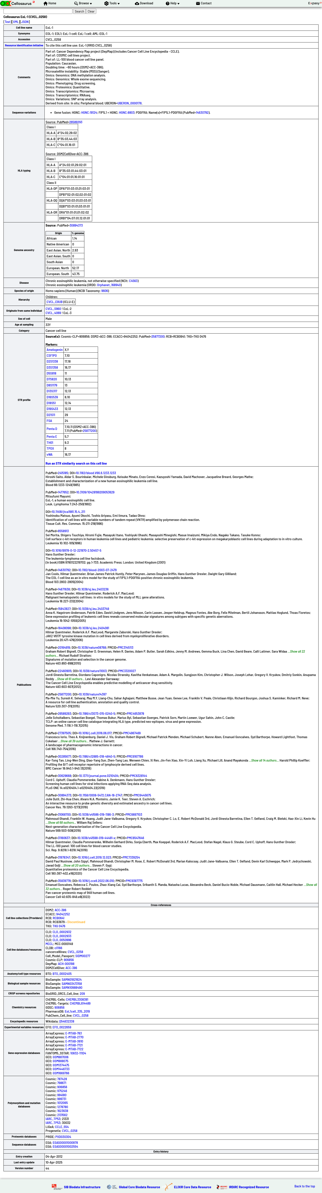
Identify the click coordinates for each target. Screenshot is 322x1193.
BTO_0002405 (62, 973)
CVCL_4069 (53, 313)
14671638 (64, 589)
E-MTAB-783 (73, 1033)
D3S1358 (52, 367)
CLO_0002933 (62, 936)
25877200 (158, 336)
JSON (25, 21)
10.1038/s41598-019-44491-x (96, 838)
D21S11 (51, 415)
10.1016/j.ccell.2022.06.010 (96, 881)
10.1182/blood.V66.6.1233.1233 (96, 473)
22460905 (64, 671)
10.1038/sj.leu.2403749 (93, 608)
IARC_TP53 (53, 1119)
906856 (69, 960)
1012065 (62, 1103)
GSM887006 (61, 1057)
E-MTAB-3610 (74, 1041)
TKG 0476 (59, 926)
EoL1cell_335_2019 (77, 1011)
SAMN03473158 (72, 983)
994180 (61, 1095)
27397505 (64, 733)
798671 (61, 1083)
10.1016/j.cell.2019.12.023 (94, 857)
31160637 (64, 838)
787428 (62, 1079)
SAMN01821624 (72, 979)
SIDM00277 (82, 956)
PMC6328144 (138, 775)
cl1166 (58, 948)
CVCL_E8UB (54, 302)
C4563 (133, 281)
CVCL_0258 (75, 952)
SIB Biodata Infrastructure (82, 1187)
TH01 (50, 442)
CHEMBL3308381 (77, 999)
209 (82, 993)
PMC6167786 (135, 756)
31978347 (64, 857)
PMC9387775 (134, 881)
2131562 (62, 1115)
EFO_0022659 (61, 1027)
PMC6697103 (134, 814)
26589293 (75, 122)
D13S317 (52, 391)
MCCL (49, 944)
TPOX (50, 448)
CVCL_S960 (53, 308)
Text (8, 21)
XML (16, 21)
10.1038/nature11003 (93, 671)
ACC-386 (60, 910)
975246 (62, 1091)
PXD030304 (63, 1137)
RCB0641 (58, 918)
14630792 (202, 112)
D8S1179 (52, 385)
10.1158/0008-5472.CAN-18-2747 (100, 795)
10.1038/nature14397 (92, 694)
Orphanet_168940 (109, 285)
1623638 (62, 1111)
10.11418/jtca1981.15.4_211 (68, 511)
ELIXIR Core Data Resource (192, 1187)
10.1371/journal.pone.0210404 (98, 775)
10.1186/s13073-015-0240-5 (97, 713)
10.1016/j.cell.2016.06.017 (95, 733)
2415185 (63, 473)
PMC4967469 (132, 733)
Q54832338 (66, 1021)
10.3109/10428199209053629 (95, 492)
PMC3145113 (125, 647)
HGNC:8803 (126, 112)
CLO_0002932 (62, 932)
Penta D (52, 428)
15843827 (64, 608)
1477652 (63, 492)
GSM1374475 (61, 1065)
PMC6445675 (142, 795)
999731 (61, 1099)
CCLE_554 (62, 1127)
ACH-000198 (66, 963)
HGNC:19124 (89, 112)
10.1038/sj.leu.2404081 (94, 628)
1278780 (62, 1107)
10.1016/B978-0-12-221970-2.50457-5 (76, 550)
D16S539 (52, 397)
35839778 (64, 881)
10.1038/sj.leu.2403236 (93, 589)
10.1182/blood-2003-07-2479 (97, 570)
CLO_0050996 (62, 940)
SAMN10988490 (72, 987)
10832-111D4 (78, 1053)
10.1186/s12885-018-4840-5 (97, 756)
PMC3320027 (127, 671)
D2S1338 (52, 361)
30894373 (76, 225)
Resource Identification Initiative (24, 45)
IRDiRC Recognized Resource (249, 1187)
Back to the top (304, 1186)
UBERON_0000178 (130, 103)
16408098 (64, 628)
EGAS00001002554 (65, 1146)
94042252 (63, 914)
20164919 (64, 647)
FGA (49, 420)
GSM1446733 (61, 1069)
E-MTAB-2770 (74, 1037)
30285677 (64, 756)
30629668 (64, 775)
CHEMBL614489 (80, 1003)
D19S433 (52, 409)
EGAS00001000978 (65, 1142)
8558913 (63, 531)
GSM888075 (60, 1061)
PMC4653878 (135, 713)
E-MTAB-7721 (74, 1045)
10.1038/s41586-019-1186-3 (96, 814)
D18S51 (51, 403)
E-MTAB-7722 (74, 1049)
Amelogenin (55, 349)
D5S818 (51, 373)
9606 (104, 291)
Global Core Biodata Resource (139, 1187)
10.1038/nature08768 (92, 647)
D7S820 (52, 379)
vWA (49, 454)
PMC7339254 (131, 857)
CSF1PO (52, 355)
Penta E (52, 436)
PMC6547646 (135, 838)
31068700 (64, 814)
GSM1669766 (61, 1073)
